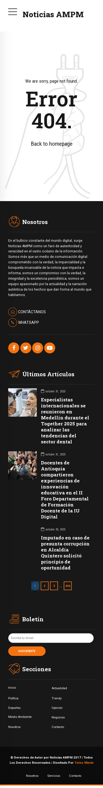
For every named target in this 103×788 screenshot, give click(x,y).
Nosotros (14, 727)
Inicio (12, 688)
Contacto (58, 727)
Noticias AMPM (53, 14)
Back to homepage (52, 144)
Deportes (14, 708)
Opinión (57, 708)
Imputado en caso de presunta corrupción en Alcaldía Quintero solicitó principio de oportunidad (65, 553)
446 (67, 586)
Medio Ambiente (20, 717)
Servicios (53, 776)
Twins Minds (84, 763)
